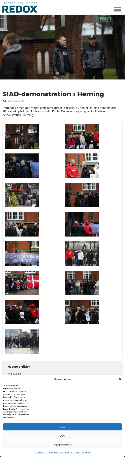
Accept (62, 426)
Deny (62, 435)
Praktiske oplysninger (59, 452)
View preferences (63, 444)
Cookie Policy (41, 452)
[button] (120, 379)
